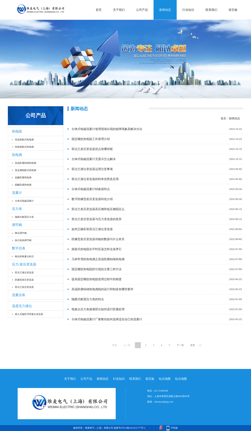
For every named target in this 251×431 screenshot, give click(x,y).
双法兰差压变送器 (24, 287)
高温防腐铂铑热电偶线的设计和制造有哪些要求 (102, 289)
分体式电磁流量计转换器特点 (91, 189)
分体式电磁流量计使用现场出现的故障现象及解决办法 (107, 129)
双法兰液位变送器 (24, 272)
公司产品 (142, 9)
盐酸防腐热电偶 (23, 177)
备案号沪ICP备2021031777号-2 (129, 427)
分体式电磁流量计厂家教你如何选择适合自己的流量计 (107, 319)
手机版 (174, 427)
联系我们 (211, 9)
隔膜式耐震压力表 (24, 217)
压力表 (17, 209)
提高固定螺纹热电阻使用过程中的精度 (97, 279)
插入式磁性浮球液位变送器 (29, 314)
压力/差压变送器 (24, 264)
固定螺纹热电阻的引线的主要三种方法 (97, 269)
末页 (192, 345)
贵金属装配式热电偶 (25, 170)
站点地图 (165, 378)
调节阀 (17, 225)
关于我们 (119, 9)
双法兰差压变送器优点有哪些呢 (92, 149)
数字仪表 (18, 248)
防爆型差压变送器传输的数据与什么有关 (98, 239)
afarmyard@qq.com (163, 401)
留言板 (233, 9)
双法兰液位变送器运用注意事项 (92, 169)
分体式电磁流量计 (24, 200)
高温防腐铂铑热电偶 (25, 163)
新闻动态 (165, 9)
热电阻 (17, 131)
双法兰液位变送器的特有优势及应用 (95, 179)
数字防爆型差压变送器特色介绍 (92, 199)
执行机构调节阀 (23, 240)
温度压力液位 (22, 306)
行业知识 (188, 9)
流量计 (17, 193)
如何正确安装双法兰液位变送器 (92, 229)
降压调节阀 (21, 233)
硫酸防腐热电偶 (23, 184)
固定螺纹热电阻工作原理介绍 (91, 139)
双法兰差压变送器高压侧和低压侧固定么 (98, 209)
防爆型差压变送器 (24, 279)
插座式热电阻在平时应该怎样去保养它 (97, 249)
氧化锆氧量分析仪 (24, 256)
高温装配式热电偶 (24, 139)
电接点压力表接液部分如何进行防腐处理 (98, 309)
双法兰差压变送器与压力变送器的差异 (97, 219)
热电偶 (17, 155)
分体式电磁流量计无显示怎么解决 (94, 159)
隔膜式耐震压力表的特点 (88, 299)
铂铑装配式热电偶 (24, 146)
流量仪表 (18, 295)
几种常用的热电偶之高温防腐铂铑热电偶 (98, 259)
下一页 (180, 345)
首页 (99, 9)
